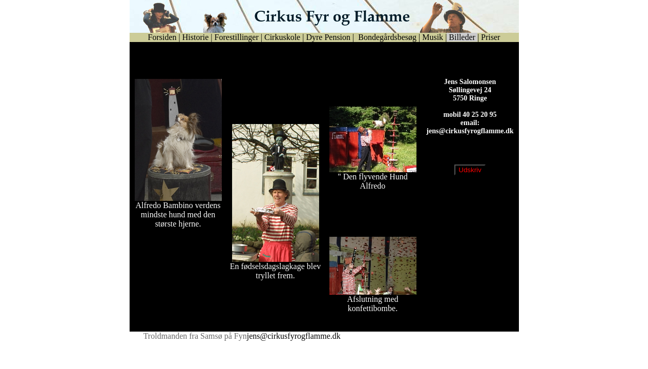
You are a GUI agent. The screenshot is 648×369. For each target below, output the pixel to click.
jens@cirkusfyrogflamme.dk (469, 139)
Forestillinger (237, 37)
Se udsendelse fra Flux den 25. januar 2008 (370, 60)
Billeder (462, 37)
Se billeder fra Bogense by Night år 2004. (175, 60)
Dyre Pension (328, 37)
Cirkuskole (282, 37)
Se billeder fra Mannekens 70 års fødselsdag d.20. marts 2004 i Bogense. (272, 100)
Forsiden (162, 37)
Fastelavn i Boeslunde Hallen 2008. (362, 218)
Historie (195, 37)
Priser (490, 37)
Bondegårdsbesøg (386, 37)
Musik (432, 37)
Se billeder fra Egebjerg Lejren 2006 (365, 88)
